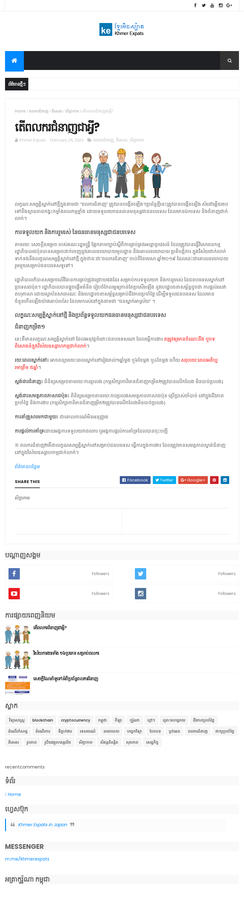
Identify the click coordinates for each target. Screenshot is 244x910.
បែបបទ (155, 734)
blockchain (42, 723)
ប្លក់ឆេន (174, 734)
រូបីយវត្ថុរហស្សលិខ (58, 745)
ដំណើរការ (43, 734)
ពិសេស (57, 112)
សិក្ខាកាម (72, 112)
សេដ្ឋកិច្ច (152, 745)
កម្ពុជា (102, 723)
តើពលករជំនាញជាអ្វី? (50, 631)
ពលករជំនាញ (38, 112)
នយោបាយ (111, 734)
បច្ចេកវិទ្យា (134, 734)
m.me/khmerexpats (27, 862)
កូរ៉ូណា (135, 723)
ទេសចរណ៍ (88, 734)
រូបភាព (32, 745)
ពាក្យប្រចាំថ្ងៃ (224, 734)
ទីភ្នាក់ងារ (65, 734)
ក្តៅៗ (151, 723)
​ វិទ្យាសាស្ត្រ (16, 723)
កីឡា (118, 723)
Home (20, 112)
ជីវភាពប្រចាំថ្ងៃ (203, 723)
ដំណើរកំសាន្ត (18, 734)
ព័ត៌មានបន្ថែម (27, 469)
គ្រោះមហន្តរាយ (174, 723)
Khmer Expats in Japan (42, 828)
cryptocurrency (75, 723)
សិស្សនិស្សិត (109, 745)
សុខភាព (132, 745)
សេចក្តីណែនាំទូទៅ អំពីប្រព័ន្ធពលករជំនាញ (65, 682)
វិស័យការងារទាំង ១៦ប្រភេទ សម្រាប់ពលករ (66, 656)
